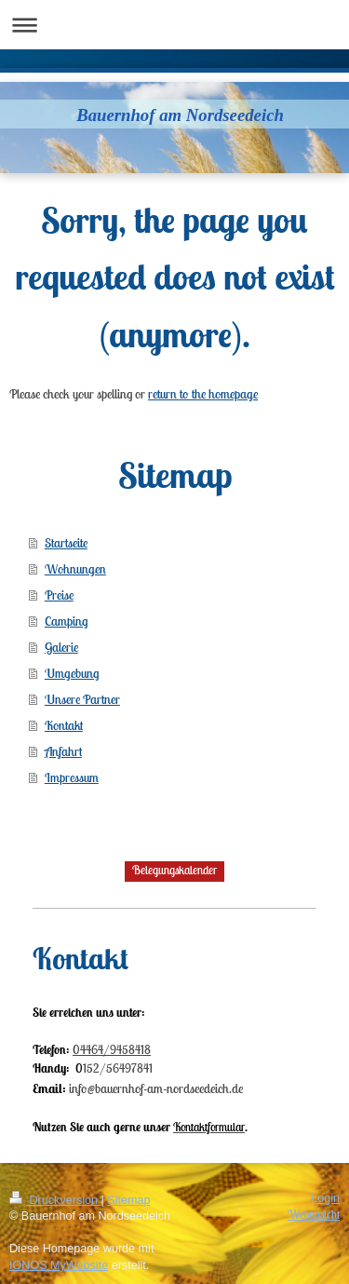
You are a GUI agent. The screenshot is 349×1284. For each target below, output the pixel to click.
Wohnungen (75, 569)
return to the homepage (203, 393)
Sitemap (128, 1200)
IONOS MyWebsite (58, 1265)
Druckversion (55, 1200)
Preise (59, 595)
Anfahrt (63, 751)
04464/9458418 (112, 1050)
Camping (66, 621)
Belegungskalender (174, 870)
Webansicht (314, 1215)
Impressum (72, 777)
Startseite (66, 542)
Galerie (61, 647)
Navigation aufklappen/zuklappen (174, 25)
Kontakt (64, 725)
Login (325, 1198)
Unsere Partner (82, 699)
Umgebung (72, 673)
